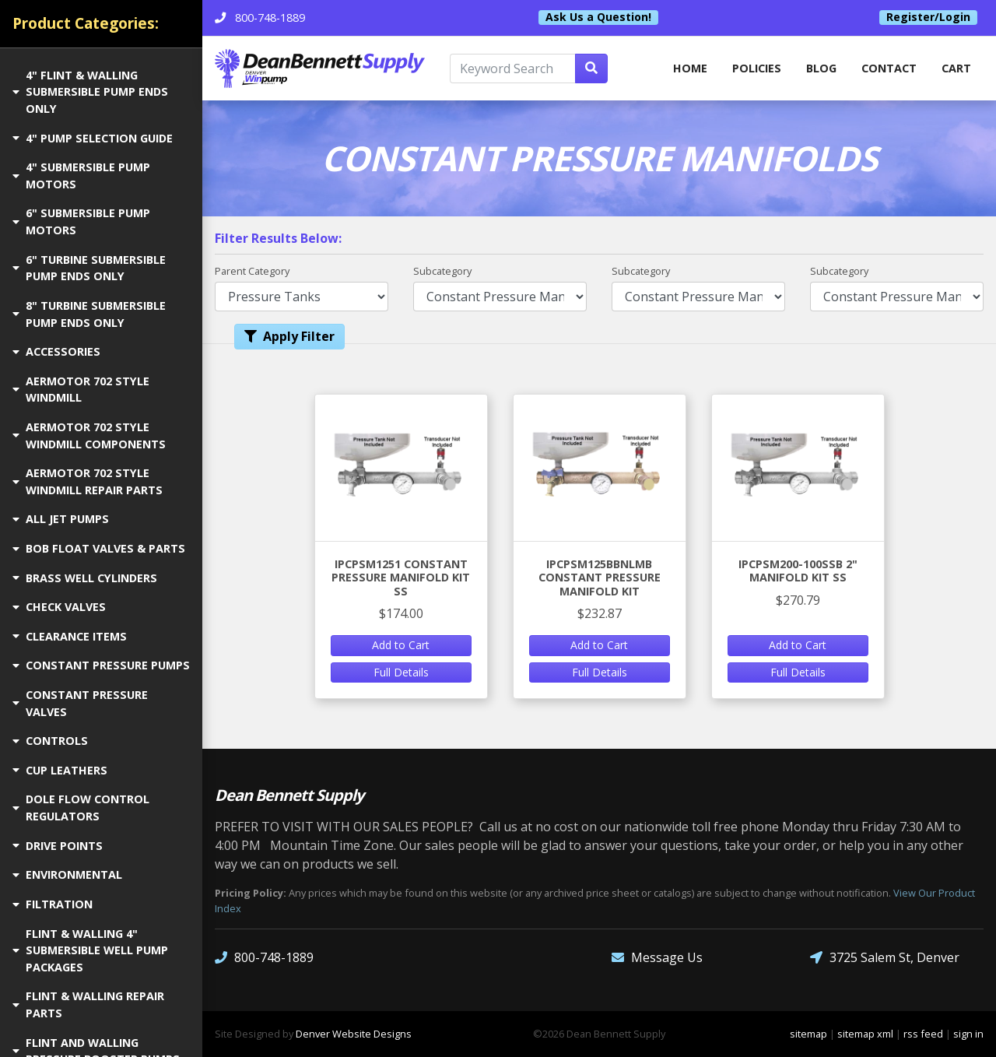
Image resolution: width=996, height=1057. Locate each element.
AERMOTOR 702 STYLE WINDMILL (80, 390)
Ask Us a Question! (598, 17)
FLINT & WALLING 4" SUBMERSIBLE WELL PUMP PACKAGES (90, 950)
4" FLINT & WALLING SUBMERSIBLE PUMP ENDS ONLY (90, 92)
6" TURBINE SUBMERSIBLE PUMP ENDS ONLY (89, 268)
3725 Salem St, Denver (884, 957)
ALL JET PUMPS (60, 518)
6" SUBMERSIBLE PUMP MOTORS (81, 221)
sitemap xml (865, 1034)
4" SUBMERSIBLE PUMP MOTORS (81, 175)
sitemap (808, 1034)
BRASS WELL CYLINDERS (84, 578)
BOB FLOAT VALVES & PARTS (98, 548)
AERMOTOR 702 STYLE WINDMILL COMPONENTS (89, 435)
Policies (756, 68)
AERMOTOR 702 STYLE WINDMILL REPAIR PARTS (87, 481)
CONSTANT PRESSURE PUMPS (101, 665)
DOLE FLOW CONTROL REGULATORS (80, 807)
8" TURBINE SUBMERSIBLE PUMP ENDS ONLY (89, 314)
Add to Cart (401, 644)
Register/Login (928, 17)
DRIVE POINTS (57, 845)
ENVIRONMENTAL (67, 874)
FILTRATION (52, 904)
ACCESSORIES (56, 351)
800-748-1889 (264, 957)
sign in (968, 1034)
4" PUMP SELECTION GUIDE (92, 138)
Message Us (657, 957)
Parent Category (252, 271)
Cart (956, 68)
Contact (889, 68)
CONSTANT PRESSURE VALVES (80, 703)
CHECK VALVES (59, 606)
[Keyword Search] (513, 68)
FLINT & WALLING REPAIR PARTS (88, 1004)
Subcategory (442, 271)
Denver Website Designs (354, 1034)
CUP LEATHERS (59, 770)
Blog (821, 68)
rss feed (923, 1034)
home (690, 68)
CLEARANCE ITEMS (69, 636)
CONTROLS (50, 740)
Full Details (401, 672)
